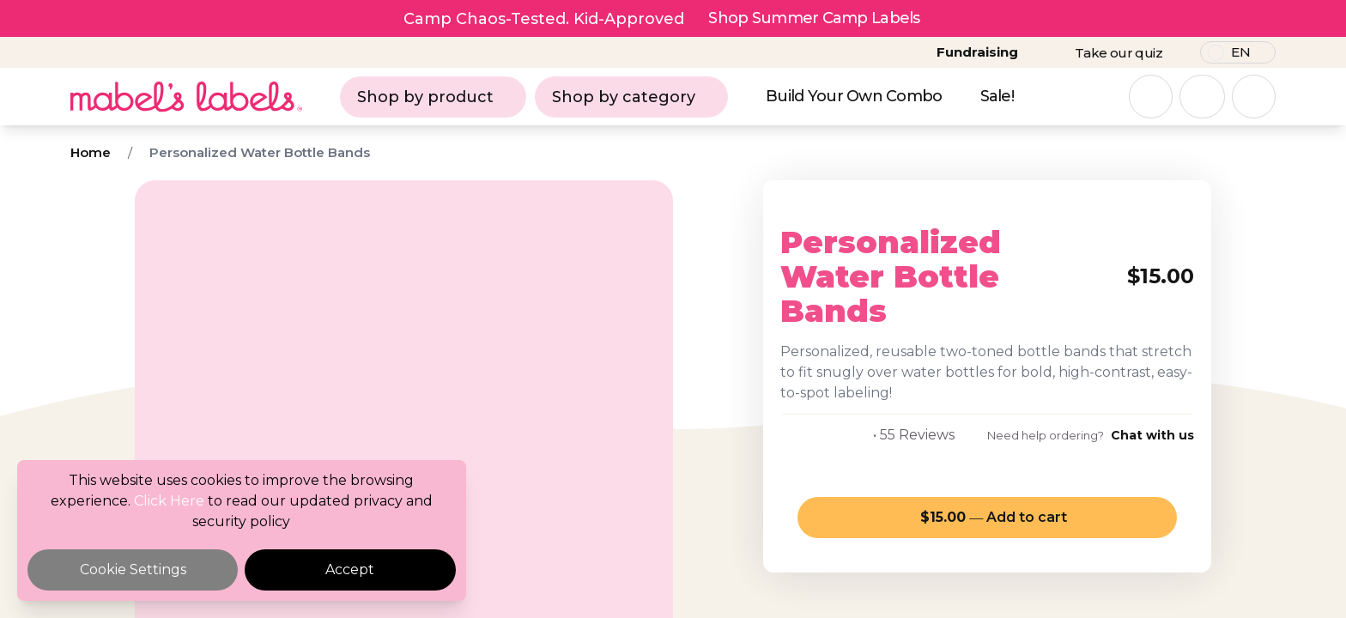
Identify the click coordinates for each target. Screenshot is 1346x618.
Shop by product (433, 97)
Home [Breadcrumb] (90, 152)
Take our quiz (1118, 53)
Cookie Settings (133, 569)
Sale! (997, 96)
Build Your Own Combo (854, 96)
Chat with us (1152, 435)
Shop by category (631, 97)
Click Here (169, 501)
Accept (349, 569)
